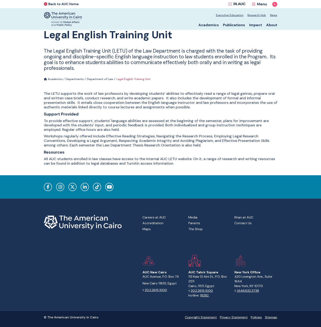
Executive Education (229, 15)
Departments (75, 79)
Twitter (72, 187)
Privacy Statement (234, 317)
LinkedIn (85, 187)
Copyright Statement (201, 317)
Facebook (48, 187)
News (273, 15)
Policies (256, 317)
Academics (53, 79)
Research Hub (257, 15)
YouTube (109, 187)
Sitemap (271, 317)
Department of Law (100, 79)
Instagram (60, 187)
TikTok (97, 187)
